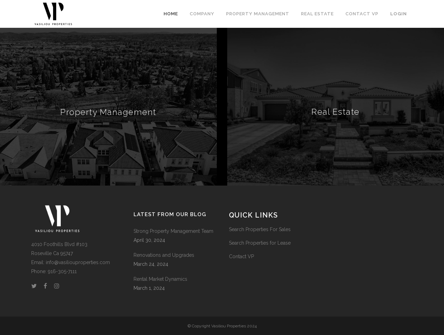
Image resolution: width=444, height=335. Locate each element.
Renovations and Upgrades (164, 255)
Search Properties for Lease (260, 243)
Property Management (108, 112)
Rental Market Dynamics (160, 279)
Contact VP (241, 256)
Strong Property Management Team (173, 231)
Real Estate (335, 112)
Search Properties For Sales (260, 229)
